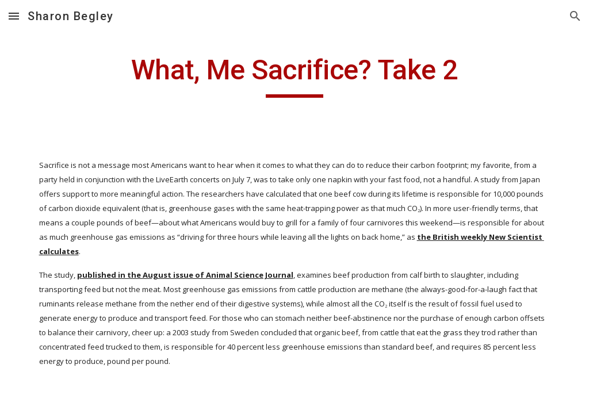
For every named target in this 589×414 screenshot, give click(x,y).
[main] (294, 75)
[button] (14, 16)
